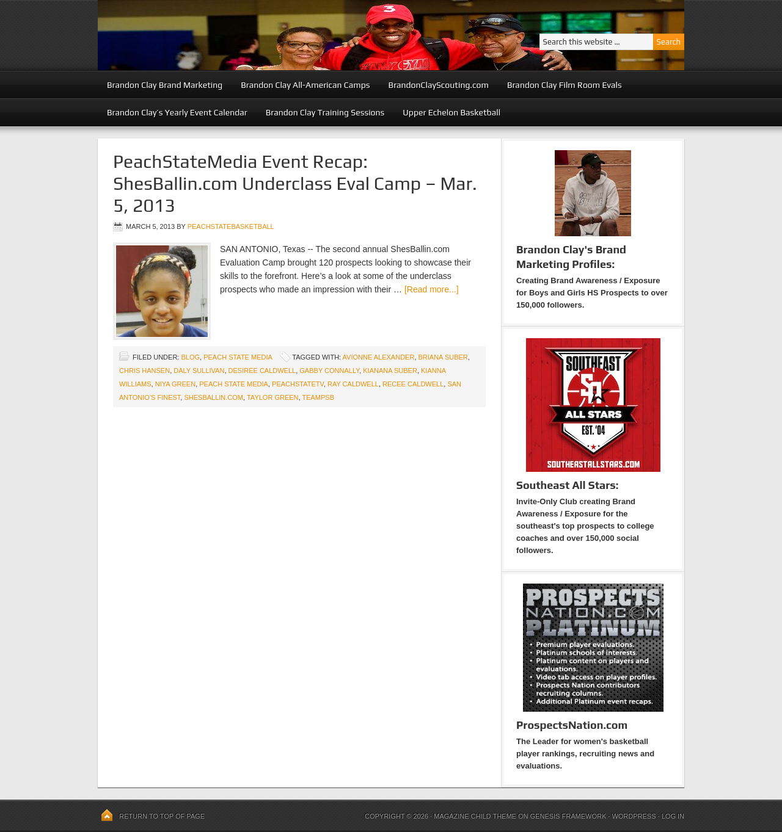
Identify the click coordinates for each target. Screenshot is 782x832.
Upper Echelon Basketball (451, 112)
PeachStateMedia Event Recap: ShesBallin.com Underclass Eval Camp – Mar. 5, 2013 (295, 183)
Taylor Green (273, 397)
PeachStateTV (298, 384)
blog (190, 357)
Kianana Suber (390, 370)
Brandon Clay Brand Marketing (164, 85)
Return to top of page (162, 816)
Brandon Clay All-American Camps (305, 85)
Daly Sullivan (199, 370)
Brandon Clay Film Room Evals (564, 85)
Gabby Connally (329, 370)
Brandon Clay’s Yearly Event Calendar (177, 112)
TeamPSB (318, 397)
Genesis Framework (568, 816)
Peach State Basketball (247, 35)
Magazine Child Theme (475, 816)
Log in (673, 816)
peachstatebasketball (231, 226)
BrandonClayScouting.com (439, 85)
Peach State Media (237, 357)
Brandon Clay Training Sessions (325, 112)
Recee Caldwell (413, 384)
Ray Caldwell (353, 384)
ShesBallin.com (213, 397)
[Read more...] (431, 289)
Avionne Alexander (379, 357)
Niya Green (175, 384)
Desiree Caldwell (262, 370)
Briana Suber (443, 357)
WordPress (634, 816)
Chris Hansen (144, 370)
